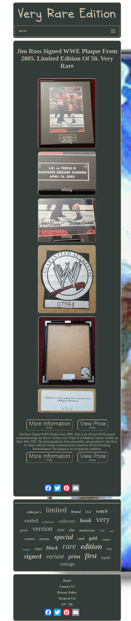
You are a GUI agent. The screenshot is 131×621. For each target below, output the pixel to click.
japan (105, 557)
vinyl (38, 549)
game (24, 530)
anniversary (87, 530)
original (106, 539)
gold (93, 538)
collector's (34, 512)
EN (63, 604)
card (81, 539)
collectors (66, 521)
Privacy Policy (67, 592)
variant (55, 556)
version (42, 528)
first (91, 556)
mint (60, 530)
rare (69, 546)
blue (109, 549)
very (103, 519)
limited (56, 510)
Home (67, 580)
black (52, 548)
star (88, 511)
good (111, 531)
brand (76, 512)
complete (26, 549)
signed (32, 556)
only (102, 530)
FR (70, 604)
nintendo (44, 539)
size (72, 530)
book (85, 520)
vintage (67, 564)
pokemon (48, 521)
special (63, 537)
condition (29, 539)
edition (91, 546)
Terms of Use (67, 598)
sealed (31, 520)
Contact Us (67, 586)
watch (102, 511)
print (74, 556)
